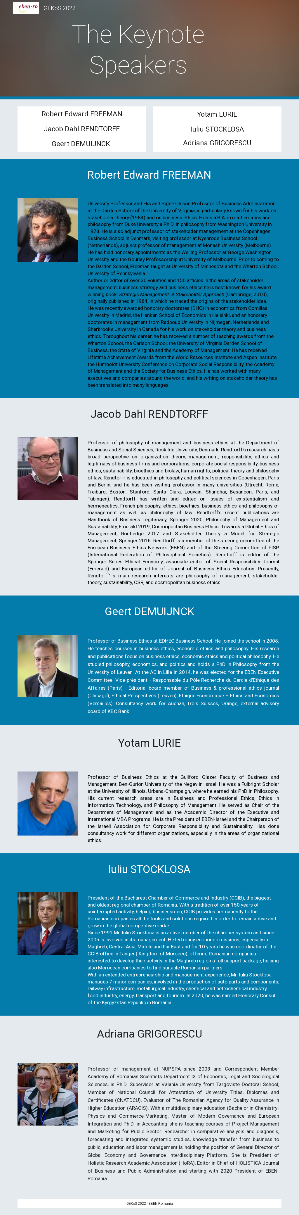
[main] (138, 50)
